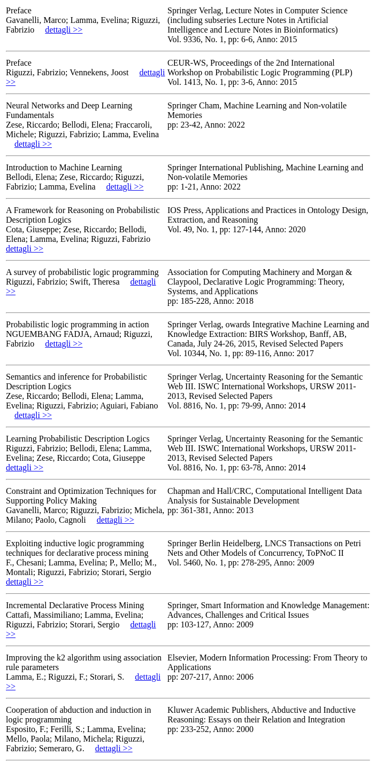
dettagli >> (63, 29)
